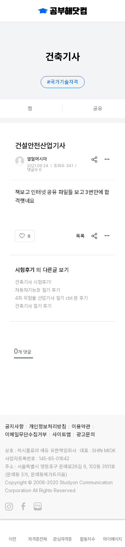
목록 (80, 236)
